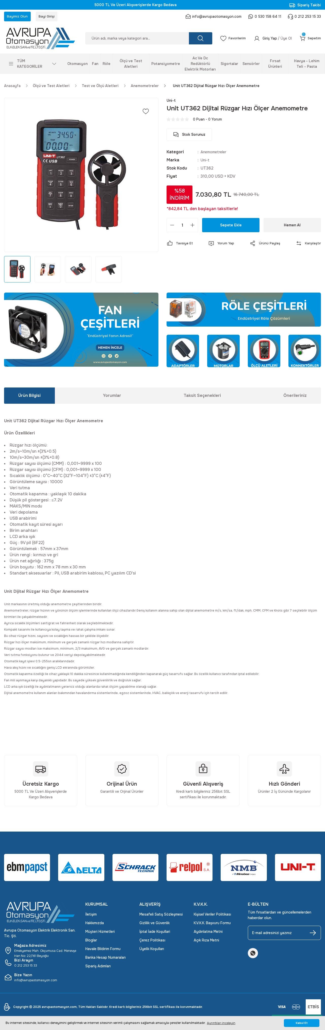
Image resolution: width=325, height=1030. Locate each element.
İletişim (91, 916)
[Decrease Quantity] (172, 228)
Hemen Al (292, 227)
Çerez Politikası (152, 942)
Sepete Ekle (231, 227)
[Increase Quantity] (192, 228)
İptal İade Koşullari (154, 933)
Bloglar (91, 942)
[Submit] (313, 935)
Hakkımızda (94, 925)
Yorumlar (112, 397)
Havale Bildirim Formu (103, 951)
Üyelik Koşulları (151, 951)
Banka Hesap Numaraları (105, 959)
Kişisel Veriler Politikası (212, 916)
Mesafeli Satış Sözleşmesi (161, 916)
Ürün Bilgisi (29, 397)
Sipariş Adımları (98, 968)
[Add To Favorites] (145, 113)
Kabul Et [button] (302, 1023)
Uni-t (205, 162)
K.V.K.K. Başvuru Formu (212, 925)
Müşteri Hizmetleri (100, 933)
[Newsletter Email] (284, 935)
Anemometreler (216, 154)
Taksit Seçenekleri (202, 397)
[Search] (146, 41)
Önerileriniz (295, 397)
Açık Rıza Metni (206, 942)
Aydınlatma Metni (208, 933)
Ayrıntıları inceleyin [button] (221, 1023)
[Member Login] (270, 40)
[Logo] (40, 40)
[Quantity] (182, 228)
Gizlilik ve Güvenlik (154, 925)
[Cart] (309, 40)
